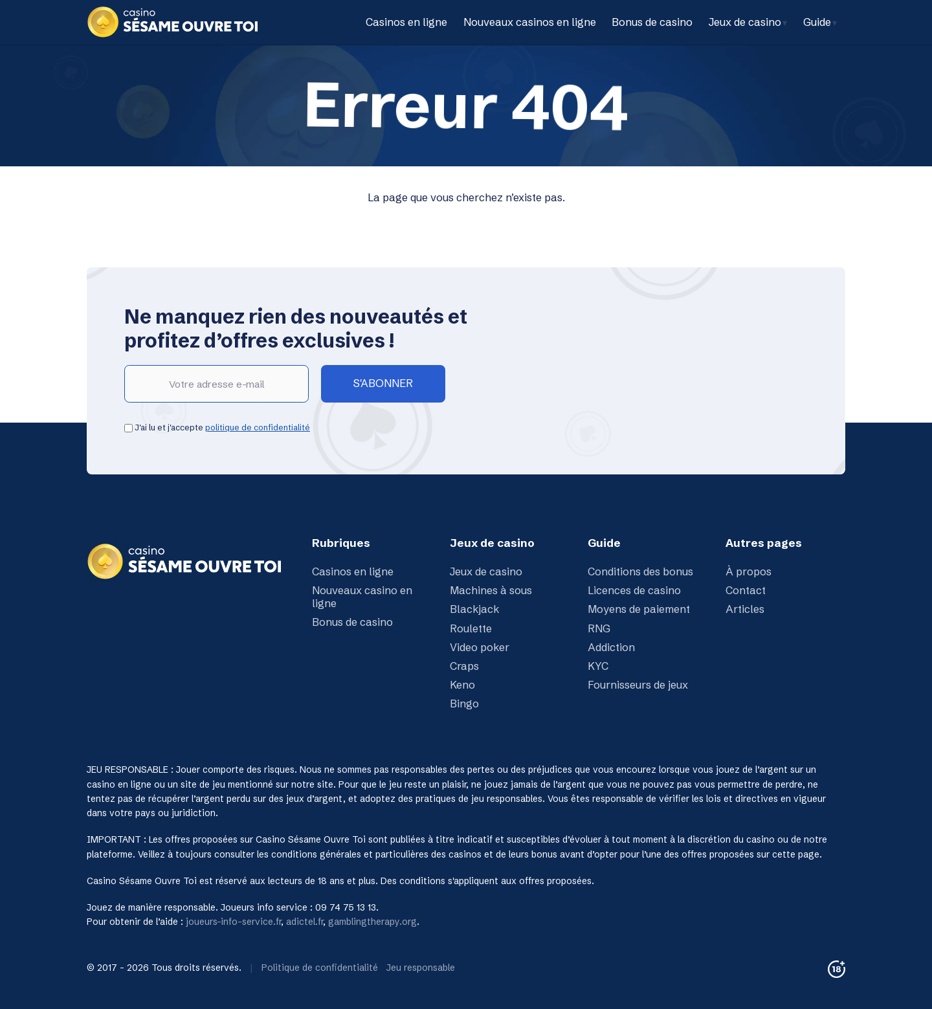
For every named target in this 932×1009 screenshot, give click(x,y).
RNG (599, 628)
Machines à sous (491, 590)
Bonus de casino (652, 22)
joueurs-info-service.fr (233, 921)
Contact (746, 590)
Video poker (479, 647)
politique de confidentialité (257, 427)
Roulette (471, 628)
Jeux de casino (745, 22)
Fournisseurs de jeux (638, 684)
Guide (817, 22)
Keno (462, 684)
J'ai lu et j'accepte (217, 427)
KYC (598, 666)
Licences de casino (634, 590)
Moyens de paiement (639, 609)
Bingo (464, 703)
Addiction (611, 647)
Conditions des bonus (640, 571)
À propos (748, 571)
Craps (464, 666)
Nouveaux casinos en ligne (529, 22)
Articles (745, 609)
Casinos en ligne (406, 22)
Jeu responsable (420, 967)
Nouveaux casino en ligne (362, 597)
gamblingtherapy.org (372, 921)
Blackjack (475, 609)
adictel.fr (304, 921)
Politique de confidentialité (319, 967)
